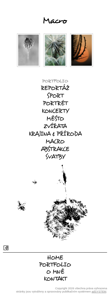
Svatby (55, 156)
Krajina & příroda (55, 133)
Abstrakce (55, 149)
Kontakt (55, 278)
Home (55, 257)
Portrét (55, 103)
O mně (55, 271)
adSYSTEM (99, 291)
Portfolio (55, 81)
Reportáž (55, 88)
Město (55, 118)
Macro (55, 141)
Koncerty (55, 110)
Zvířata (55, 126)
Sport (55, 95)
